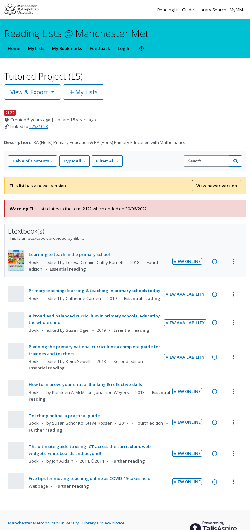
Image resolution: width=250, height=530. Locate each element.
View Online (187, 261)
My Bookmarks (67, 48)
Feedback (100, 48)
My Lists (36, 48)
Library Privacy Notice (103, 523)
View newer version (216, 185)
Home (14, 48)
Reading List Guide (176, 10)
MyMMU (238, 10)
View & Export (30, 92)
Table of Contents (31, 161)
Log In (124, 48)
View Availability (185, 294)
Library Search (212, 10)
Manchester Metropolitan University (44, 523)
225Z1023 (38, 126)
